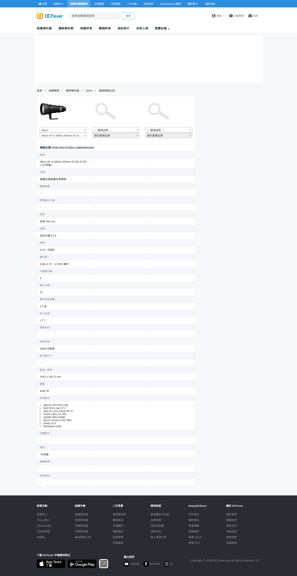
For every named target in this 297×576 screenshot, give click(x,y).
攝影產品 (118, 520)
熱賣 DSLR (195, 537)
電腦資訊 (118, 531)
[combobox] (63, 130)
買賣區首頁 (119, 514)
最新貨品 (193, 520)
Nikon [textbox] (44, 130)
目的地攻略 (157, 525)
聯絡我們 (231, 520)
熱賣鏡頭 (193, 531)
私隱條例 (231, 542)
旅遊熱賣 (156, 520)
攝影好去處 (160, 514)
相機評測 (86, 28)
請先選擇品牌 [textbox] (102, 135)
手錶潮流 (118, 542)
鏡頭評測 (105, 28)
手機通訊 (118, 525)
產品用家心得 (83, 537)
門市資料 (193, 514)
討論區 (41, 537)
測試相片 (123, 28)
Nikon (89, 90)
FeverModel (44, 525)
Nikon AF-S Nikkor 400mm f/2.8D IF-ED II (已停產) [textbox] (64, 135)
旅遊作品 (156, 531)
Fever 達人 (43, 520)
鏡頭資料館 (66, 28)
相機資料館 (44, 28)
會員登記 (231, 531)
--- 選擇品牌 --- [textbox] (103, 130)
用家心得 (142, 28)
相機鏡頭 (54, 90)
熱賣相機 (193, 525)
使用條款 (231, 537)
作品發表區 (43, 531)
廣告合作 (231, 525)
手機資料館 (81, 525)
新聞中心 (42, 514)
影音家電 (118, 537)
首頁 (39, 90)
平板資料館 (81, 531)
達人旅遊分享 (158, 537)
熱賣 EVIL (194, 542)
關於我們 (231, 514)
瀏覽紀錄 (162, 28)
